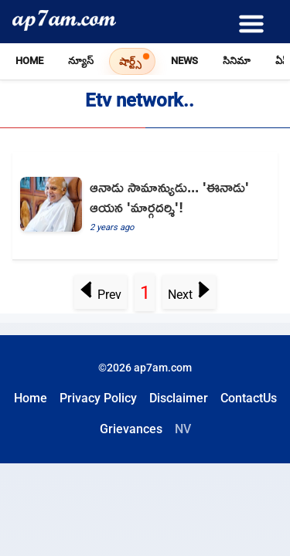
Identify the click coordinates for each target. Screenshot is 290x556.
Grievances (131, 429)
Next (189, 294)
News (184, 60)
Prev (100, 294)
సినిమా (237, 60)
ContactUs (248, 398)
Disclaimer (178, 398)
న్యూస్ (81, 60)
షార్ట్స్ (130, 61)
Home (29, 60)
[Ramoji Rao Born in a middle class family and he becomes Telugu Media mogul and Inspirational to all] (145, 206)
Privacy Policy (98, 398)
